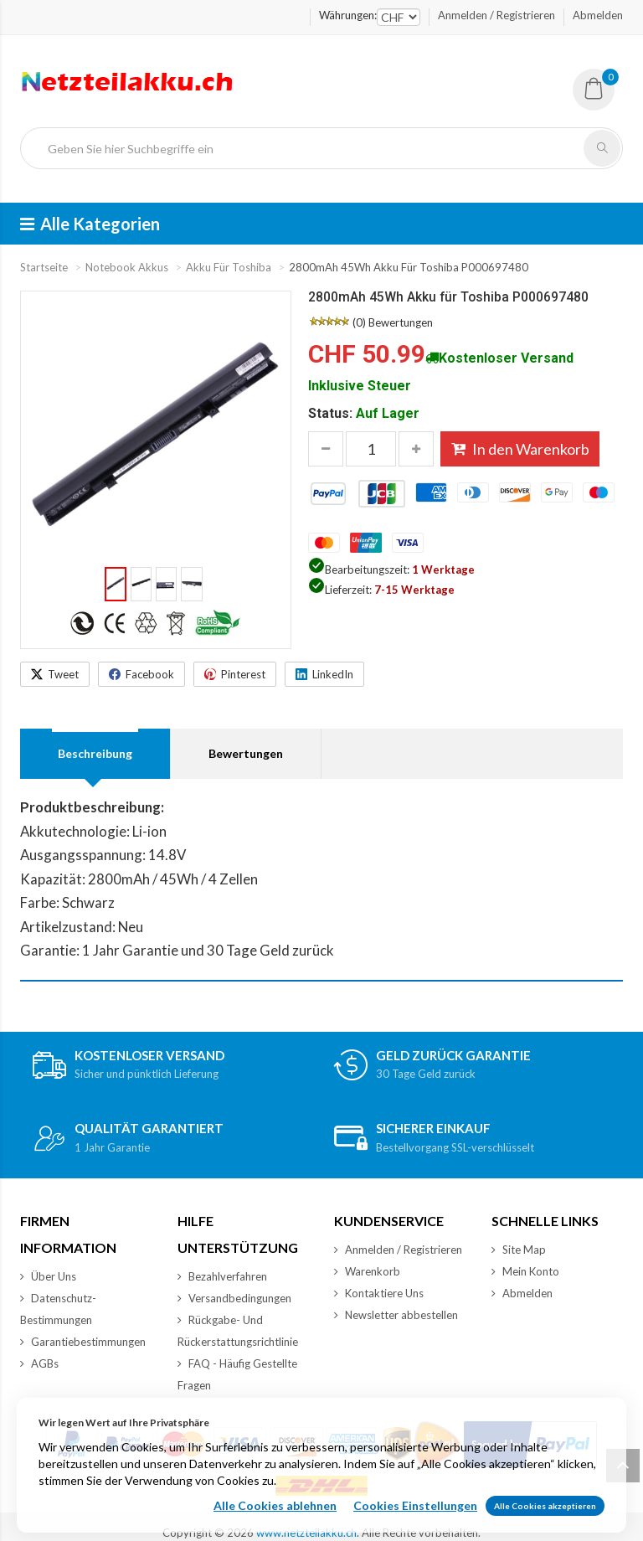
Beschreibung (95, 753)
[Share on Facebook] (141, 674)
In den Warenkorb (520, 449)
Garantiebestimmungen (83, 1341)
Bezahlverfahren (222, 1276)
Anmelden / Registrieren (496, 15)
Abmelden (598, 15)
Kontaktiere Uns (379, 1293)
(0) (359, 322)
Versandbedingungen (234, 1298)
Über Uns (48, 1276)
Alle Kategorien (90, 224)
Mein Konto (525, 1271)
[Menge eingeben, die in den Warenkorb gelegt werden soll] (371, 448)
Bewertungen (400, 322)
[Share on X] (55, 674)
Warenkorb (367, 1271)
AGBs (39, 1363)
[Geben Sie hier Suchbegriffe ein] (309, 148)
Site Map (518, 1249)
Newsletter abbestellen (396, 1315)
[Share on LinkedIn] (324, 674)
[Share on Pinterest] (234, 674)
